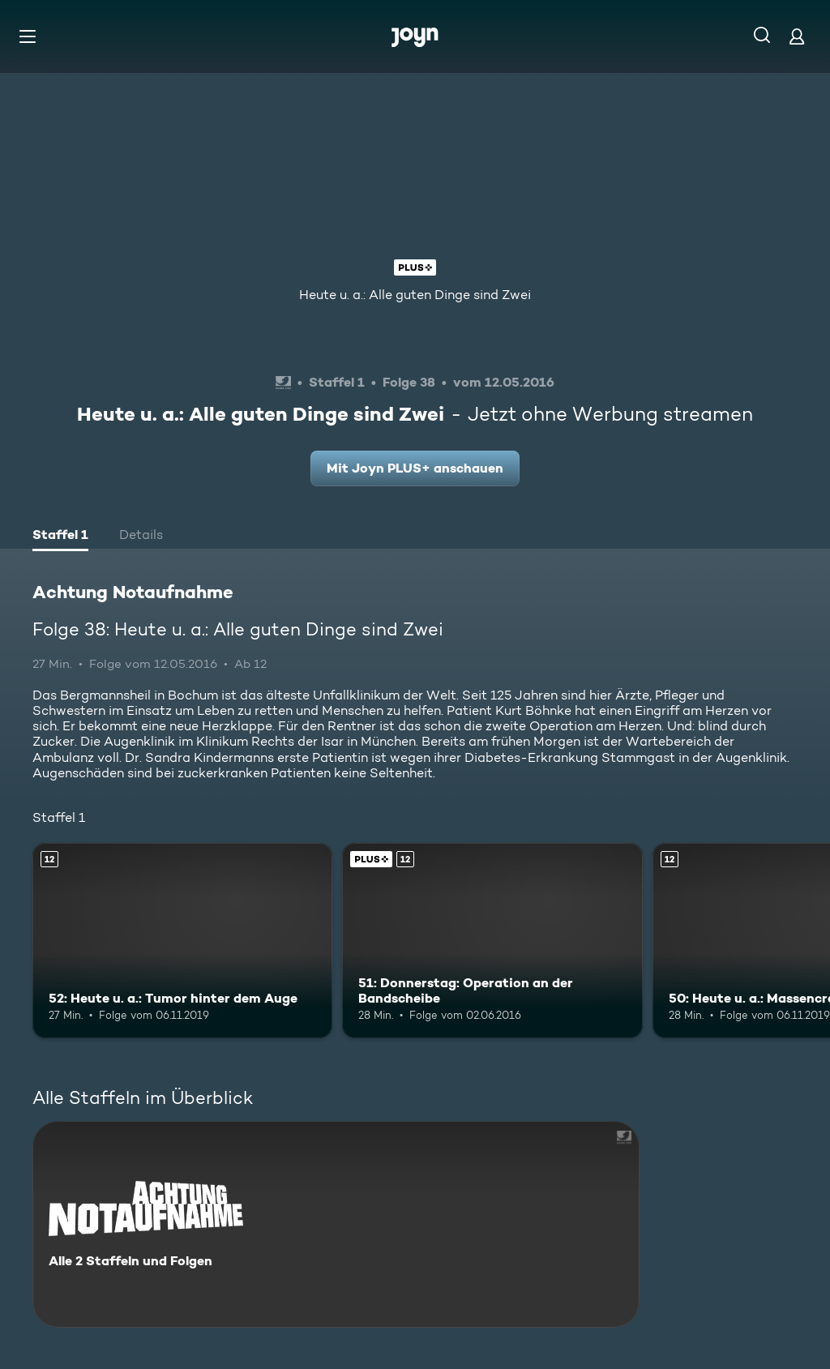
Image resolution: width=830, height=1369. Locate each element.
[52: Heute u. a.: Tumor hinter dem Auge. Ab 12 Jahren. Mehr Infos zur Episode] (182, 940)
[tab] (60, 536)
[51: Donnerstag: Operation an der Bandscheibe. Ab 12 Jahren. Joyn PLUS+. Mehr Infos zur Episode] (492, 940)
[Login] (796, 36)
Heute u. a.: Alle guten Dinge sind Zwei (415, 294)
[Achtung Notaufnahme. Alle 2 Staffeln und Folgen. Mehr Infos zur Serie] (336, 1224)
